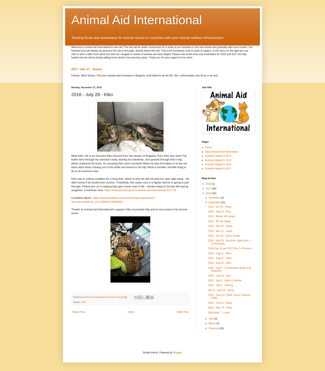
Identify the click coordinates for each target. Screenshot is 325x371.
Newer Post (78, 312)
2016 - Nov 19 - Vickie (220, 226)
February (214, 328)
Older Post (182, 312)
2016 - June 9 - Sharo (220, 302)
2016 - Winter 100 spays (221, 216)
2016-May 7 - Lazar (219, 312)
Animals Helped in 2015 (218, 160)
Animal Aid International (136, 20)
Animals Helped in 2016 (218, 164)
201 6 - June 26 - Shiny (221, 290)
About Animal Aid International (221, 151)
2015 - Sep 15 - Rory (219, 211)
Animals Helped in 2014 (218, 155)
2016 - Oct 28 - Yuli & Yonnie (224, 235)
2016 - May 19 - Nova (220, 307)
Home (131, 312)
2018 (209, 183)
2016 (83, 302)
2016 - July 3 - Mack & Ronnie (224, 280)
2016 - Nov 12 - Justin (220, 231)
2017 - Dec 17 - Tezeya (86, 69)
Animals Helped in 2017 (218, 168)
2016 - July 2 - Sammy (220, 285)
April (211, 318)
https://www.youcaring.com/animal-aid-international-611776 (140, 190)
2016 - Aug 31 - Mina (219, 253)
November (215, 202)
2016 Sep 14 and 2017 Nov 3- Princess (229, 248)
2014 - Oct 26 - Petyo (220, 206)
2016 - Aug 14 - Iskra (219, 262)
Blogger (177, 352)
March (212, 323)
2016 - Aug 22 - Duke (220, 258)
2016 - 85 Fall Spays (219, 221)
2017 (209, 188)
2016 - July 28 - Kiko (219, 275)
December (215, 197)
